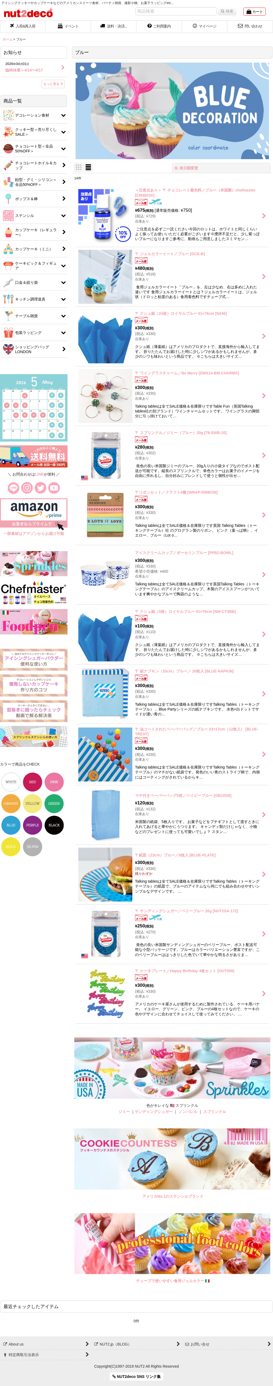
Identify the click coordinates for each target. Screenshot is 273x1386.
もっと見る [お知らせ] (53, 84)
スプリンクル (214, 1112)
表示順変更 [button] (186, 168)
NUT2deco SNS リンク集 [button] (136, 1376)
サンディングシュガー (154, 1112)
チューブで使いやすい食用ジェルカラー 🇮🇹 (173, 1281)
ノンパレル (187, 1112)
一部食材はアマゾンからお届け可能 (34, 533)
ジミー (124, 1112)
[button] (113, 27)
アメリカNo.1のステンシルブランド (172, 1196)
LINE (39, 474)
